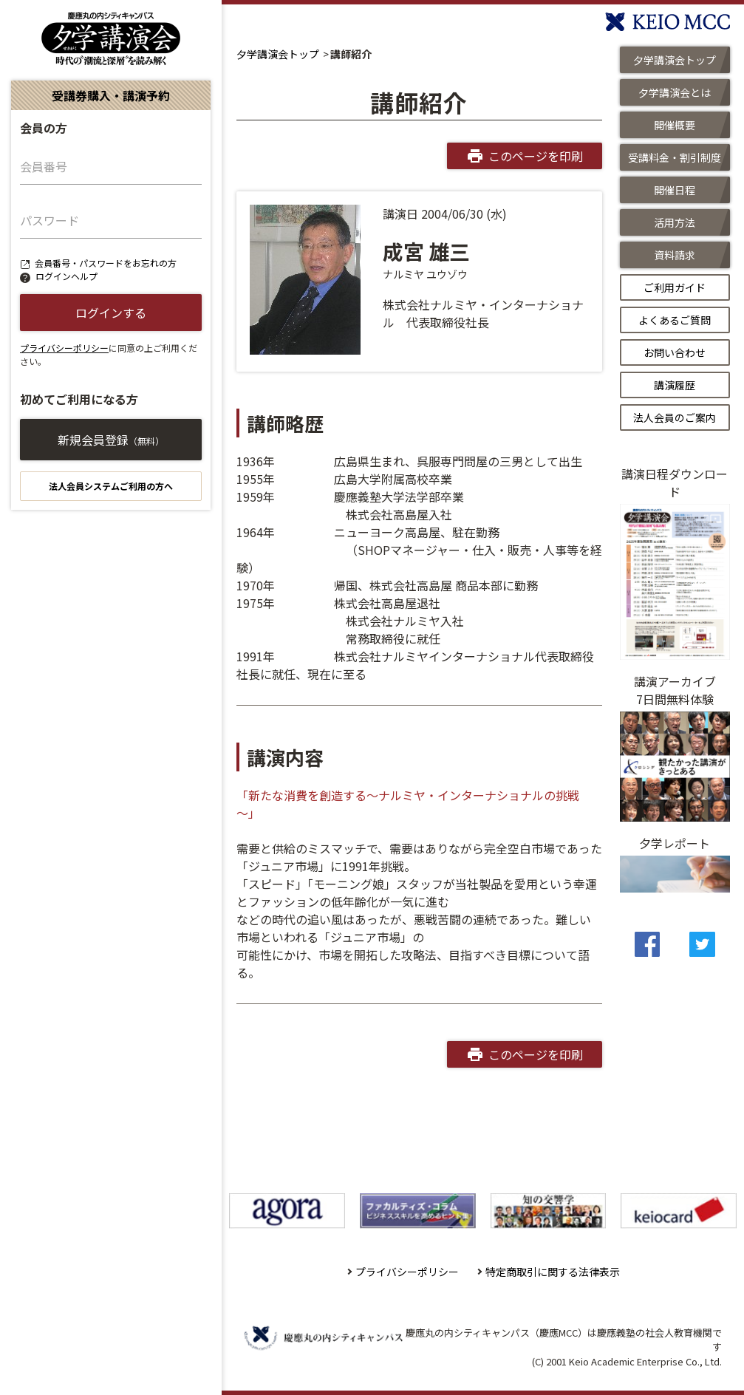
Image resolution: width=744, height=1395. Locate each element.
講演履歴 (674, 385)
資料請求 (674, 255)
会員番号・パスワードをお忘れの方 (106, 262)
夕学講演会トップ (277, 54)
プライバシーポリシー (64, 347)
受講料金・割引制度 (674, 157)
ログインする (110, 312)
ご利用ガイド (675, 287)
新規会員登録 (111, 439)
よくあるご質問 (674, 320)
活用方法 (674, 222)
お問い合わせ (675, 352)
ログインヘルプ (66, 276)
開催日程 (674, 190)
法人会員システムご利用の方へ (111, 486)
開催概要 (674, 124)
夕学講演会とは (674, 92)
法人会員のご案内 (674, 417)
